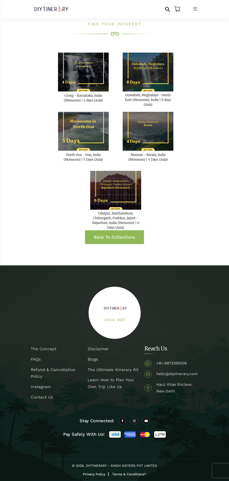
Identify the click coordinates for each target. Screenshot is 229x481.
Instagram (41, 386)
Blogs (93, 359)
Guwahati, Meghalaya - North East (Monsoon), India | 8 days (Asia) (148, 100)
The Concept (43, 348)
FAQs (36, 359)
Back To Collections (114, 237)
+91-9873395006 (171, 363)
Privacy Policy (94, 474)
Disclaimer (98, 348)
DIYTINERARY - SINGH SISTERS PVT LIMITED (121, 465)
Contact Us (42, 397)
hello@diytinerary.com (177, 374)
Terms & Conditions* (129, 474)
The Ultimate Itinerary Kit (113, 369)
